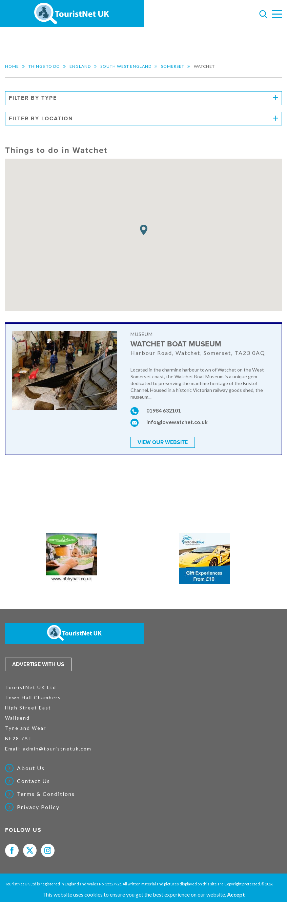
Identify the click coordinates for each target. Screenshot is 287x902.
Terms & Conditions (46, 794)
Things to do (44, 66)
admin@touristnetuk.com (57, 748)
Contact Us (33, 781)
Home (12, 66)
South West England (125, 66)
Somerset (172, 66)
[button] (143, 230)
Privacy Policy (38, 807)
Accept (236, 894)
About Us (31, 768)
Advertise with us (38, 664)
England (80, 66)
